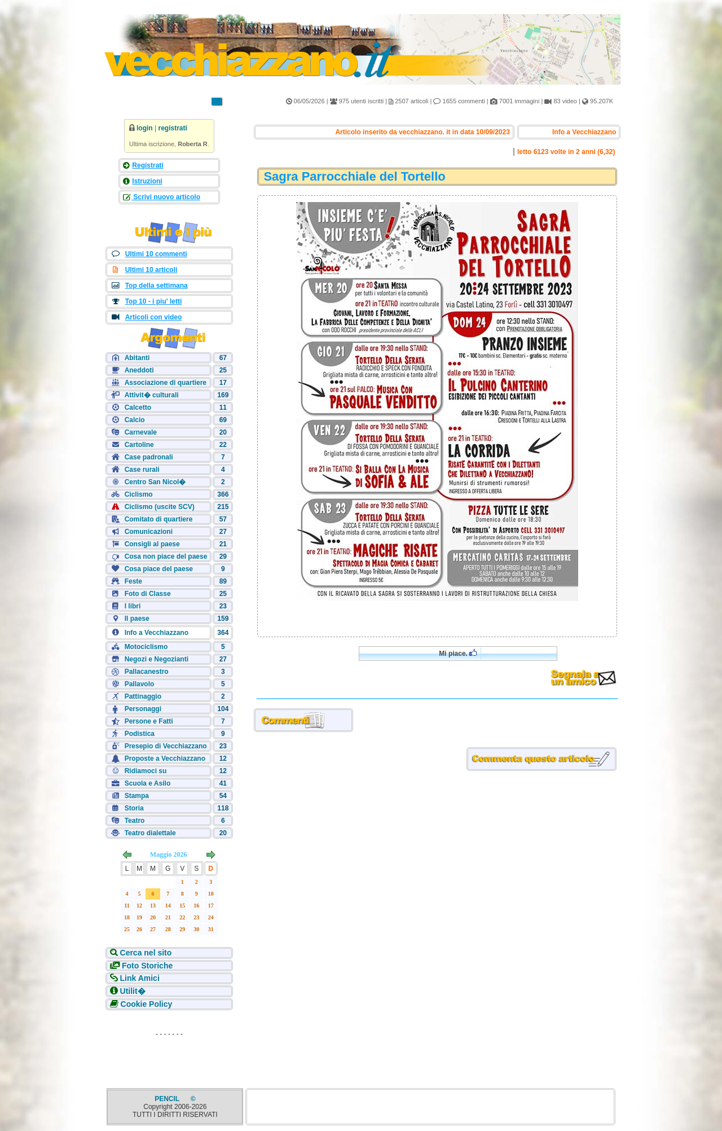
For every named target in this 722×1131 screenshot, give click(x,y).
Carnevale (141, 432)
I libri (133, 606)
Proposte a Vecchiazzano (165, 758)
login (145, 128)
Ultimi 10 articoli (151, 270)
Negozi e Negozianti (156, 659)
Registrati (147, 165)
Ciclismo (139, 494)
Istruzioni (147, 181)
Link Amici (140, 978)
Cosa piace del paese (159, 569)
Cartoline (139, 445)
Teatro (135, 821)
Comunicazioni (149, 532)
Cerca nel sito (146, 952)
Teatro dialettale (150, 833)
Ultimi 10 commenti (156, 254)
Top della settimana (156, 286)
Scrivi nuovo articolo (165, 197)
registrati (172, 128)
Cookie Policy (147, 1004)
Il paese (137, 619)
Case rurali (142, 470)
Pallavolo (140, 684)
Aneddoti (139, 370)
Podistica (140, 734)
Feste (133, 581)
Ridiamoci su (146, 771)
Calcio (135, 420)
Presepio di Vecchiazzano (166, 746)
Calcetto (138, 407)
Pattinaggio (143, 696)
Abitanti (137, 358)
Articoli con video (153, 317)
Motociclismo (146, 647)
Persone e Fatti (149, 721)
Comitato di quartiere (159, 519)
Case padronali (149, 457)
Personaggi (143, 709)
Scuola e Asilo (148, 783)
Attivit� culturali (152, 395)
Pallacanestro (147, 672)
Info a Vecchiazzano (156, 633)
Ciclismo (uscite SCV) (160, 507)
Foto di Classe (148, 594)
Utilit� (133, 991)
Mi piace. (458, 653)
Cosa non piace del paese (166, 556)
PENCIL (168, 1099)
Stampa (137, 796)
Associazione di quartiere (165, 383)
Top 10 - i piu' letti (153, 301)
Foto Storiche (147, 965)
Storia (134, 808)
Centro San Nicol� (155, 482)
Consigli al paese (152, 544)
